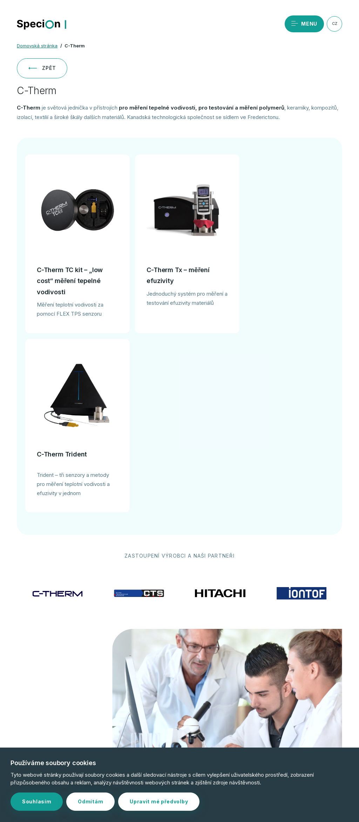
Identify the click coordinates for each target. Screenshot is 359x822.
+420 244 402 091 (76, 707)
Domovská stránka (37, 45)
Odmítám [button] (90, 801)
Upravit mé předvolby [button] (159, 801)
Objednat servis (75, 684)
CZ (334, 23)
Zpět (42, 68)
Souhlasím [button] (36, 801)
